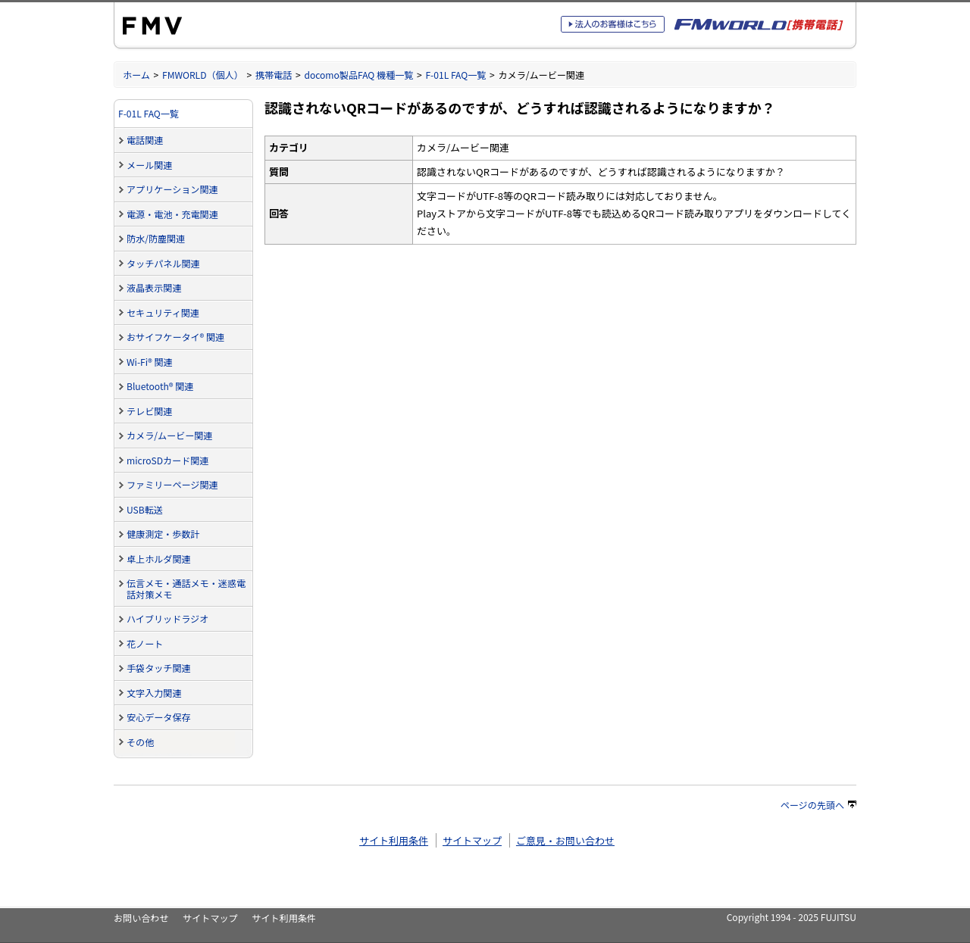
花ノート (145, 643)
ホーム (136, 74)
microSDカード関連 (167, 460)
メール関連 (149, 164)
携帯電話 (273, 74)
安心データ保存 (159, 716)
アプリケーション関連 (172, 189)
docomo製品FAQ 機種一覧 (358, 74)
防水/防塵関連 (156, 238)
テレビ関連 (149, 410)
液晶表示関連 (154, 287)
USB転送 (145, 509)
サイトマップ (472, 840)
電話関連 (145, 139)
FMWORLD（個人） (202, 74)
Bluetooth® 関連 (160, 385)
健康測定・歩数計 (163, 533)
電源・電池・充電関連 (172, 214)
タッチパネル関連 (163, 263)
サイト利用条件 (393, 840)
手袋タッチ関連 (159, 667)
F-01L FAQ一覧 (455, 74)
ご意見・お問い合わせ (565, 840)
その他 (140, 741)
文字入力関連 (154, 692)
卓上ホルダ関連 (159, 558)
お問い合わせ (141, 917)
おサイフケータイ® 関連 (175, 336)
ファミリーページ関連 (172, 484)
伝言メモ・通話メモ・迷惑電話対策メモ (186, 588)
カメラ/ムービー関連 (169, 435)
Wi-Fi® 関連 (150, 361)
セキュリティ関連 (163, 312)
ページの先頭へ (818, 804)
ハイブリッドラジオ (167, 618)
